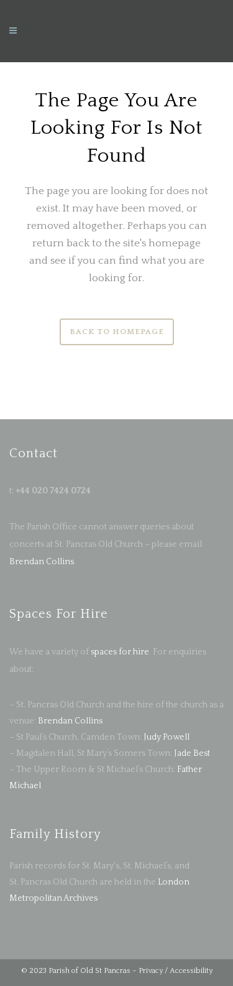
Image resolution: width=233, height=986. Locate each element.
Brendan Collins (41, 562)
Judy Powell (167, 737)
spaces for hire (120, 652)
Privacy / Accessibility (175, 971)
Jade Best (192, 753)
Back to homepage (117, 331)
